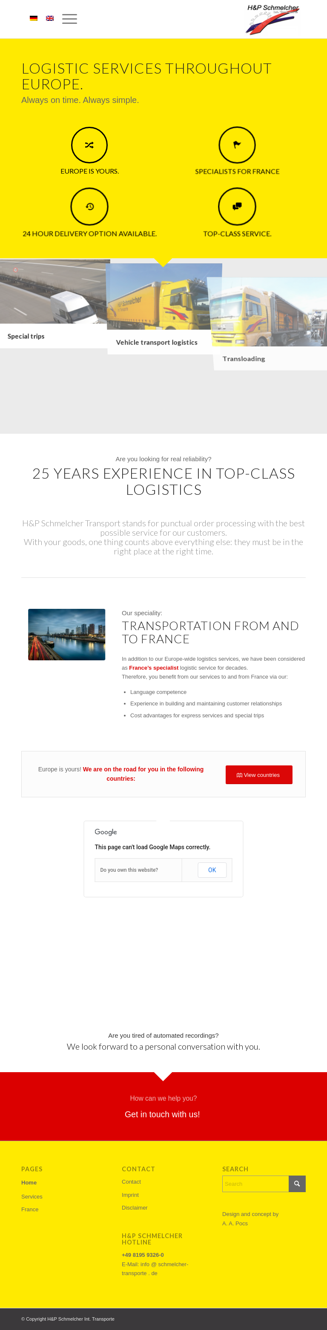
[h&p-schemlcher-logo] (272, 19)
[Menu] (65, 19)
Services (32, 1196)
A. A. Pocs (235, 1223)
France (29, 1209)
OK (212, 870)
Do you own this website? (129, 870)
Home (29, 1182)
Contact (131, 1182)
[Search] (264, 1184)
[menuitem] (65, 19)
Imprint (130, 1195)
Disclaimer (135, 1207)
